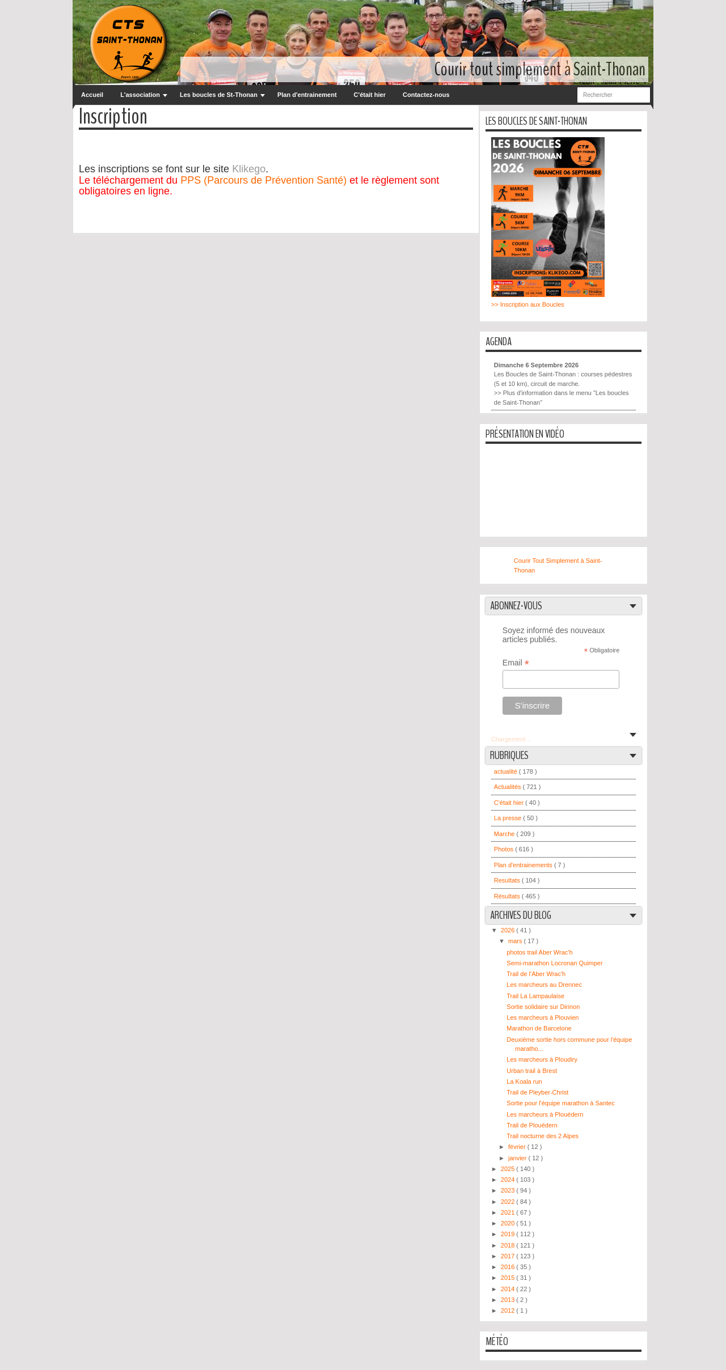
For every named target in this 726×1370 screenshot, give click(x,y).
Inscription (113, 117)
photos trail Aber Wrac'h (539, 952)
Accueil (92, 94)
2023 (509, 1190)
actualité (506, 771)
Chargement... (511, 739)
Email (516, 663)
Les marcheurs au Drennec (544, 984)
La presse (508, 818)
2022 (509, 1201)
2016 (509, 1266)
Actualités (508, 786)
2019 (509, 1234)
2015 (509, 1277)
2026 (509, 930)
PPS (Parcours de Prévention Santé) (263, 180)
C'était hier (370, 94)
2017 (509, 1256)
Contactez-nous (426, 94)
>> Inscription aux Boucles (527, 304)
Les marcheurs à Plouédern (544, 1114)
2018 (509, 1245)
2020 (509, 1223)
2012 (509, 1310)
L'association (140, 94)
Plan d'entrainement (307, 94)
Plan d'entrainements (524, 865)
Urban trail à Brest (531, 1070)
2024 (509, 1179)
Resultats (508, 880)
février (517, 1146)
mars (516, 941)
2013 (509, 1299)
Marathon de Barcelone (538, 1028)
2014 (509, 1289)
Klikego (248, 169)
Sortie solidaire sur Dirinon (543, 1006)
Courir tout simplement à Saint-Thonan (539, 69)
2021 (509, 1212)
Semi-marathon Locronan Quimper (554, 963)
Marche (505, 833)
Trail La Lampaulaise (535, 995)
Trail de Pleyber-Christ (537, 1092)
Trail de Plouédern (531, 1125)
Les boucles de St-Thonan (219, 94)
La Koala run (524, 1081)
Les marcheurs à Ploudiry (541, 1059)
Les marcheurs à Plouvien (542, 1017)
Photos (504, 849)
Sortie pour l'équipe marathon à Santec (560, 1103)
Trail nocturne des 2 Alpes (542, 1136)
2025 (509, 1168)
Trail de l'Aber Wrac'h (535, 973)
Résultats (508, 896)
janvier (518, 1158)
